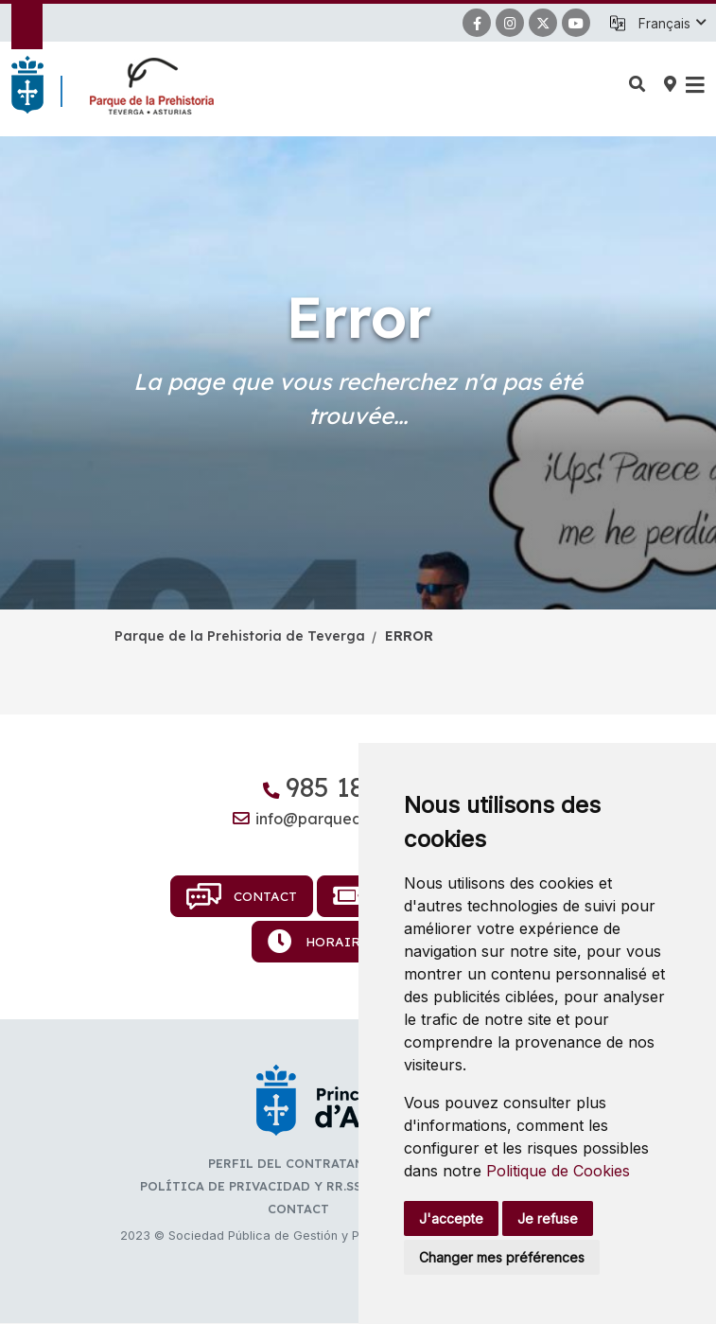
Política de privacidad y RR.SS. (252, 1185)
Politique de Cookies (558, 1170)
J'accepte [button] (451, 1218)
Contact (242, 896)
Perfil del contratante (294, 1163)
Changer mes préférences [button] (502, 1257)
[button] (671, 23)
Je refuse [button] (547, 1218)
